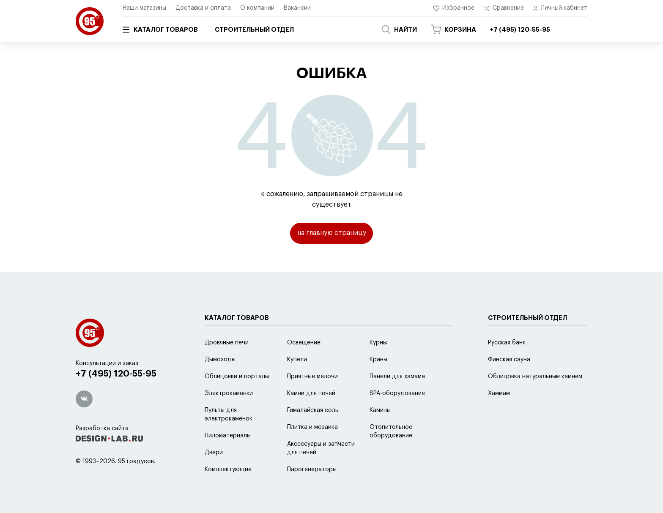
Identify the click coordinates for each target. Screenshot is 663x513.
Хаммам (499, 414)
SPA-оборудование (397, 414)
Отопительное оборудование (391, 452)
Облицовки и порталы (237, 398)
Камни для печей (311, 414)
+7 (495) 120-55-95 (116, 395)
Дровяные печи (227, 364)
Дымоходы (220, 381)
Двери (214, 474)
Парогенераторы (312, 491)
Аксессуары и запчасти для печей (321, 469)
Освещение (304, 364)
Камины (380, 431)
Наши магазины (144, 8)
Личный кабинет (560, 8)
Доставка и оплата (203, 8)
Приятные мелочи (312, 398)
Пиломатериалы (228, 457)
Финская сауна (509, 381)
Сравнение (504, 8)
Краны (378, 381)
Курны (378, 364)
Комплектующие (228, 491)
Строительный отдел (254, 30)
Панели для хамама (397, 398)
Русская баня (507, 364)
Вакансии (297, 8)
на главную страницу (331, 232)
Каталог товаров (160, 29)
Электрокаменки (229, 414)
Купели (297, 381)
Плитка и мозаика (312, 448)
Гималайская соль (312, 431)
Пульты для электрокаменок (228, 435)
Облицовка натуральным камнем (535, 398)
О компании (257, 8)
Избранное (454, 8)
